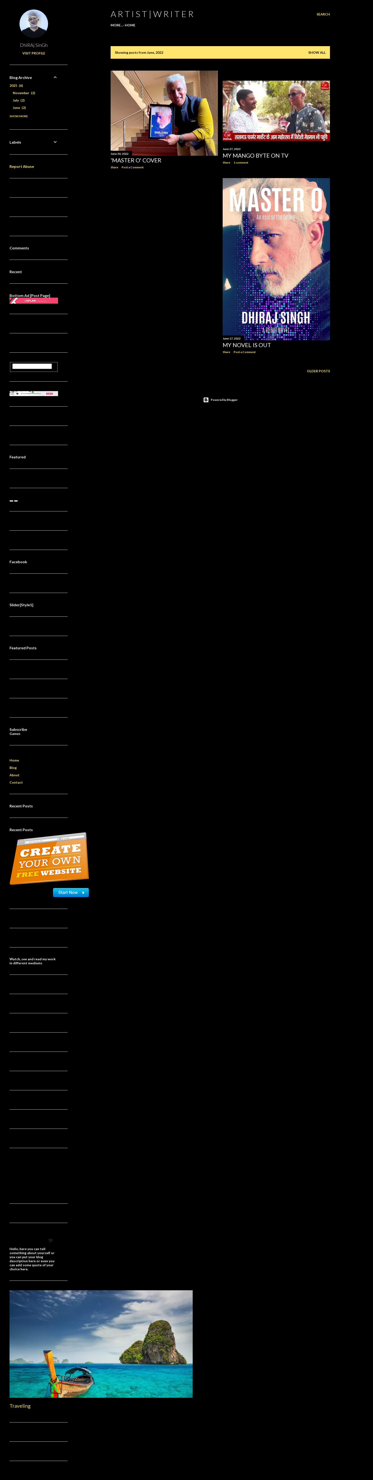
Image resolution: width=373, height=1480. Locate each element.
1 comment (241, 162)
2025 (16, 85)
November (24, 93)
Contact (16, 782)
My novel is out (247, 344)
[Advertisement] (164, 214)
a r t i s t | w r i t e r (152, 14)
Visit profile (33, 53)
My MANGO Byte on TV (255, 155)
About (15, 775)
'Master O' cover (136, 160)
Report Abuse (22, 166)
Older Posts (318, 371)
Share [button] (114, 167)
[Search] (323, 14)
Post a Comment (133, 167)
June (19, 108)
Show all (317, 52)
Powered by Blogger (220, 400)
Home (117, 25)
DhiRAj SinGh (34, 45)
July (19, 100)
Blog (13, 768)
